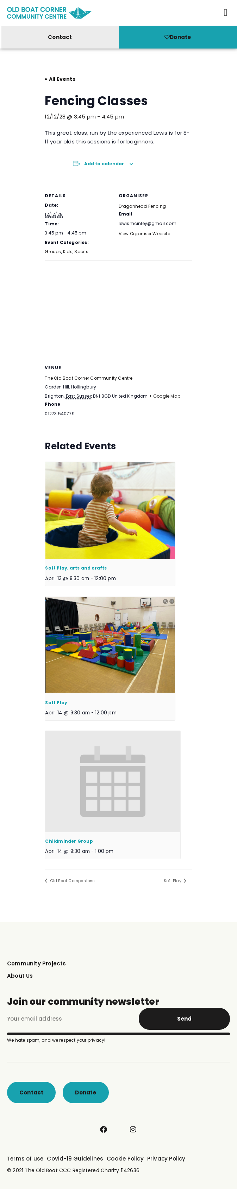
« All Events (60, 79)
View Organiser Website (144, 234)
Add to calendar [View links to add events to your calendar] (104, 164)
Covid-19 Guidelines (75, 1158)
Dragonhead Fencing (142, 206)
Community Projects (36, 963)
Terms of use (25, 1158)
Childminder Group (69, 841)
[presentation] (110, 510)
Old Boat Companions (72, 880)
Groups (53, 252)
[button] (226, 12)
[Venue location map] (118, 311)
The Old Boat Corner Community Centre (88, 378)
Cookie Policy (125, 1158)
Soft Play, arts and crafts (76, 568)
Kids (68, 252)
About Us (20, 975)
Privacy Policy (166, 1158)
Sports (81, 252)
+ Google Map (164, 396)
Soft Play (56, 703)
